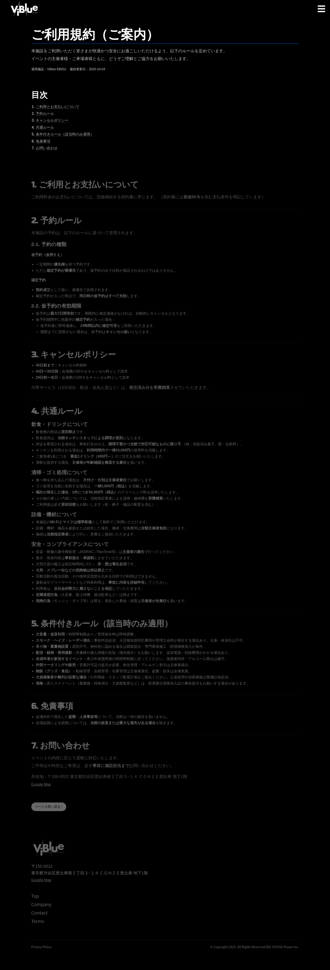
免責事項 (43, 142)
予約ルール (45, 114)
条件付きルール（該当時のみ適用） (65, 135)
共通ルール (45, 128)
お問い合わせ (47, 149)
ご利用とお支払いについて (57, 108)
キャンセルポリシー (52, 121)
